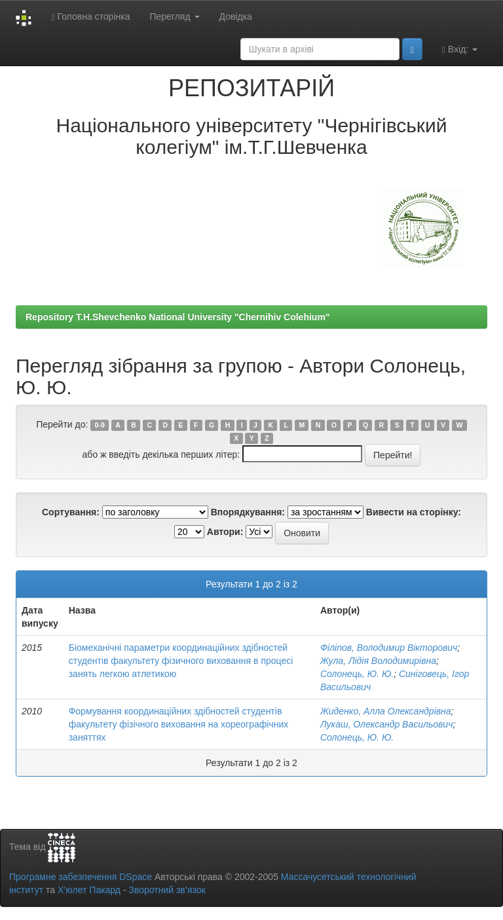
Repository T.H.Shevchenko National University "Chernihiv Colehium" (177, 317)
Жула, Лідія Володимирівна (378, 660)
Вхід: (459, 49)
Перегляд (174, 16)
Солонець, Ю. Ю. (357, 674)
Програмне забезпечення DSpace (80, 877)
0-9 (100, 425)
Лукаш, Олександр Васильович (386, 724)
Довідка (235, 16)
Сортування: (71, 512)
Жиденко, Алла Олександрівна (385, 711)
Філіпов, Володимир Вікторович (388, 647)
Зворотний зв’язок (166, 890)
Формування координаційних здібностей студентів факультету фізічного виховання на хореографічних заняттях (179, 724)
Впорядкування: (248, 512)
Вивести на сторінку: (413, 512)
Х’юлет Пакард (89, 890)
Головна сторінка (90, 16)
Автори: (225, 531)
